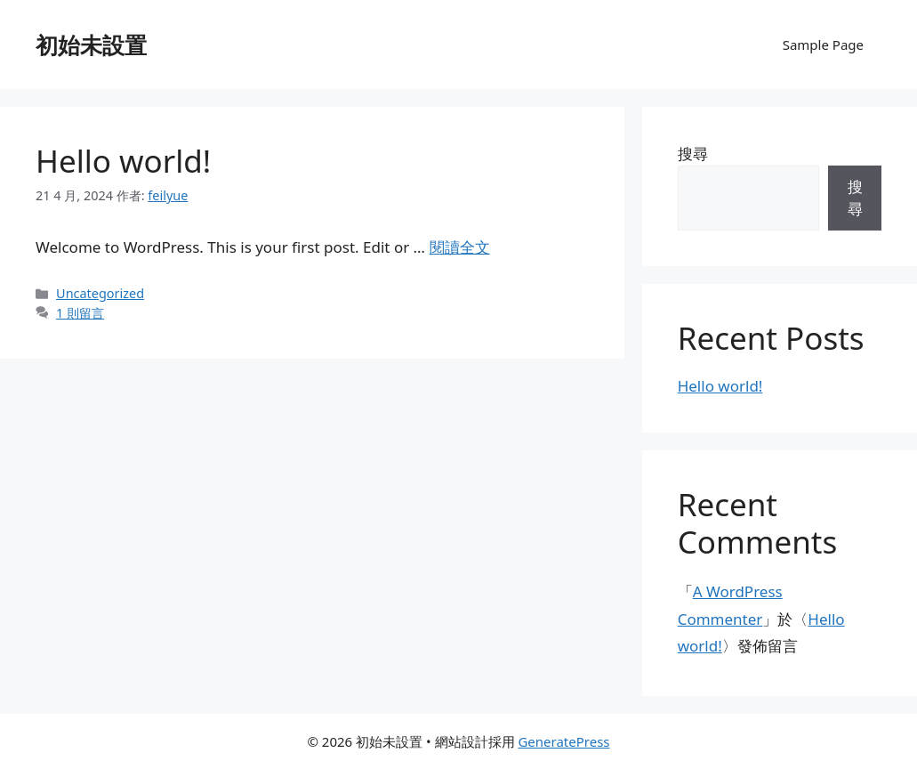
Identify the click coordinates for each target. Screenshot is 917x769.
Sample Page (823, 44)
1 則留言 (80, 312)
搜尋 (693, 153)
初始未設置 (91, 44)
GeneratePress (563, 741)
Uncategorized (100, 293)
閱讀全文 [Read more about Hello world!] (460, 247)
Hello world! (123, 161)
